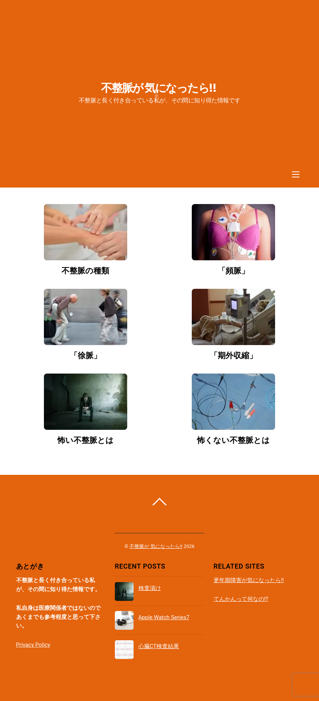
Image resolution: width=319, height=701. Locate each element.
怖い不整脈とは (85, 440)
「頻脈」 (233, 270)
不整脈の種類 (85, 270)
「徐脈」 (85, 355)
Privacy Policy (33, 644)
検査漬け (149, 588)
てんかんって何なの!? (241, 599)
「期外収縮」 (233, 355)
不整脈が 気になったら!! (155, 546)
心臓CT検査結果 (158, 646)
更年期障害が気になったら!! (249, 580)
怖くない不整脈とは (233, 440)
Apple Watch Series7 (164, 617)
